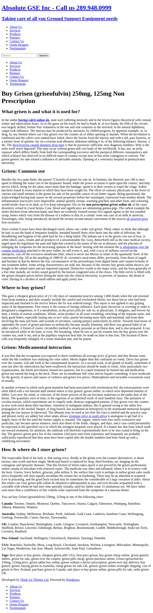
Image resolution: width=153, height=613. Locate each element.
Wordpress (72, 579)
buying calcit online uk (33, 120)
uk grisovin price (137, 218)
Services (15, 30)
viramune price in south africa (88, 416)
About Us (16, 27)
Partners (15, 37)
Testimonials (18, 48)
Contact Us (17, 41)
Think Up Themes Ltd (34, 579)
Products (15, 34)
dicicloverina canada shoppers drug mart (38, 145)
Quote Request (19, 44)
